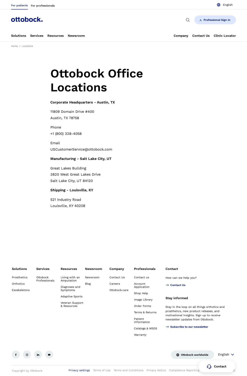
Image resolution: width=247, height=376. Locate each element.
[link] (18, 36)
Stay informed (177, 298)
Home (14, 46)
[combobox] (224, 5)
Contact (172, 269)
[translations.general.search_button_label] (188, 20)
